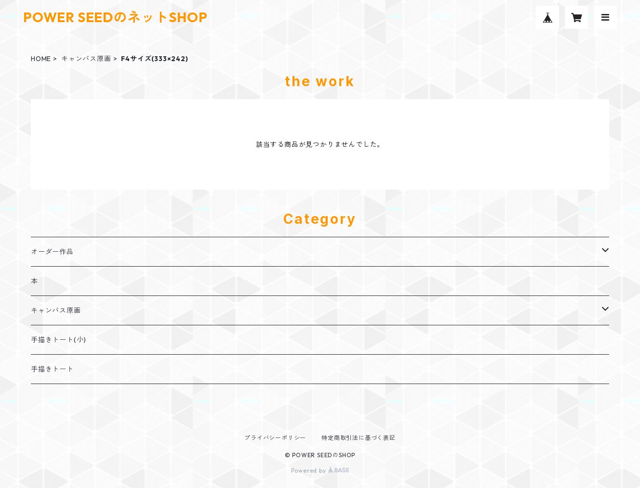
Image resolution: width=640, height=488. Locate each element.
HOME (41, 58)
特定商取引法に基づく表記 (358, 437)
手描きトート (52, 369)
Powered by (320, 470)
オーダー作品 (52, 251)
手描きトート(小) (58, 339)
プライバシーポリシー (275, 437)
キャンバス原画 (86, 58)
